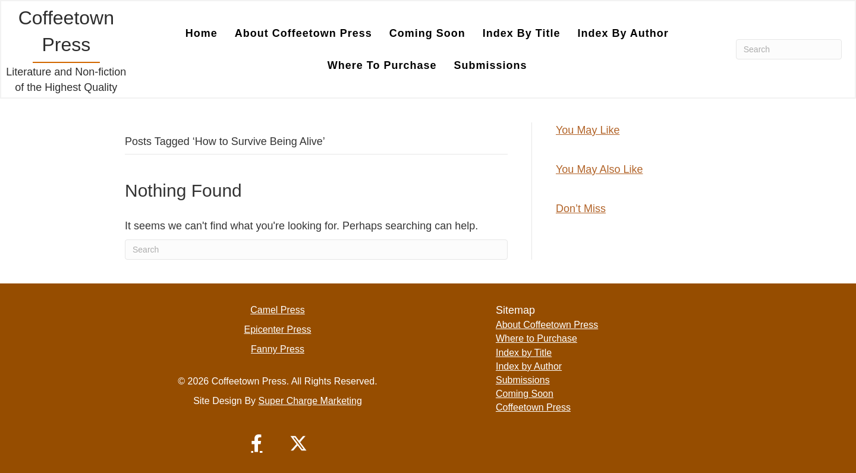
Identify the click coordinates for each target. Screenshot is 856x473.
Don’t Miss (581, 209)
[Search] (789, 49)
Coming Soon (427, 33)
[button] (257, 443)
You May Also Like (599, 169)
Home (201, 33)
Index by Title (522, 33)
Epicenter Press (277, 329)
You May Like (587, 130)
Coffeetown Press (533, 407)
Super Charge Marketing (310, 401)
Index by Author (622, 33)
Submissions (490, 65)
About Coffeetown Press (303, 33)
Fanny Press (277, 349)
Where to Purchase (382, 65)
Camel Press (277, 310)
